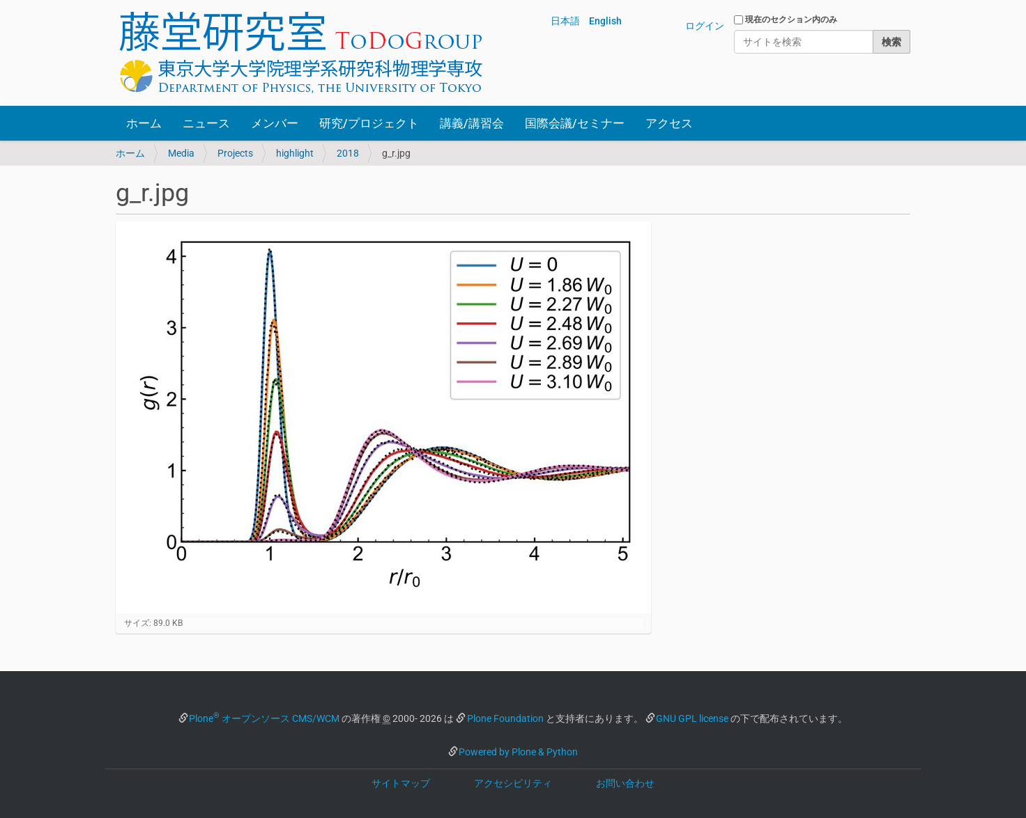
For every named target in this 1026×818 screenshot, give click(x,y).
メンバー (274, 123)
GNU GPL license (692, 718)
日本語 (565, 20)
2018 (348, 153)
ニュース (206, 123)
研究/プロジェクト (369, 123)
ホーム (144, 123)
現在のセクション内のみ (791, 19)
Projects (235, 153)
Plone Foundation (505, 718)
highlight (295, 153)
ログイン (704, 25)
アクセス (669, 123)
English (605, 20)
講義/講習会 (472, 123)
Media (181, 153)
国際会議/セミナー (575, 123)
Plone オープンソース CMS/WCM (264, 718)
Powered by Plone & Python (518, 751)
